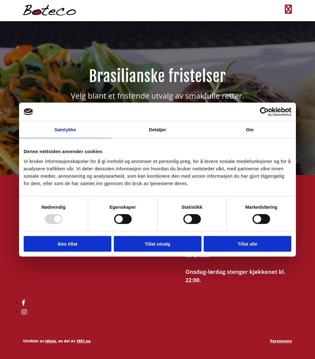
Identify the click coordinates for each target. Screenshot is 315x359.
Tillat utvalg (157, 243)
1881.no (83, 341)
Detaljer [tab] (157, 129)
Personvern (281, 341)
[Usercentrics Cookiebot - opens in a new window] (264, 111)
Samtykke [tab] (65, 129)
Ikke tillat (67, 243)
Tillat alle (247, 243)
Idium (50, 341)
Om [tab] (249, 129)
